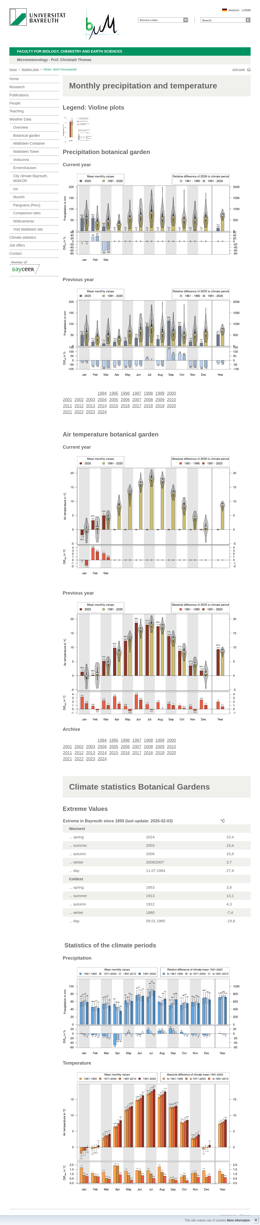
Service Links (149, 20)
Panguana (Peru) (26, 205)
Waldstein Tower (26, 151)
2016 (125, 406)
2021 (67, 412)
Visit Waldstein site (28, 229)
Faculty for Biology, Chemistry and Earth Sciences (69, 51)
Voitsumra (21, 160)
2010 (171, 400)
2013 (90, 406)
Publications (19, 95)
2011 (67, 406)
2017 (136, 406)
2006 (125, 400)
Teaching (16, 111)
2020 (171, 406)
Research (17, 87)
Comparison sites (27, 213)
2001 (67, 400)
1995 (113, 393)
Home (13, 69)
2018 (148, 406)
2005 (113, 400)
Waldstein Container (29, 143)
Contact (15, 253)
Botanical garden (26, 135)
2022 (79, 412)
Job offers (17, 245)
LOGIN (246, 10)
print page (239, 69)
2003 (90, 400)
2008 (148, 400)
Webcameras (23, 221)
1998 (148, 393)
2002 (79, 400)
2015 (113, 406)
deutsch (234, 10)
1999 (160, 393)
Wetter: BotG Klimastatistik (60, 69)
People (15, 103)
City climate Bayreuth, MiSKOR (30, 178)
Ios (15, 189)
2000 (171, 393)
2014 (102, 406)
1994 (102, 393)
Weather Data (30, 69)
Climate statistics (22, 237)
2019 (160, 406)
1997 (136, 393)
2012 (79, 406)
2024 (102, 412)
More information (238, 1220)
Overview (20, 127)
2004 (102, 400)
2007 (136, 400)
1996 (125, 393)
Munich (19, 197)
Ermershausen (24, 168)
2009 (160, 400)
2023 (90, 412)
